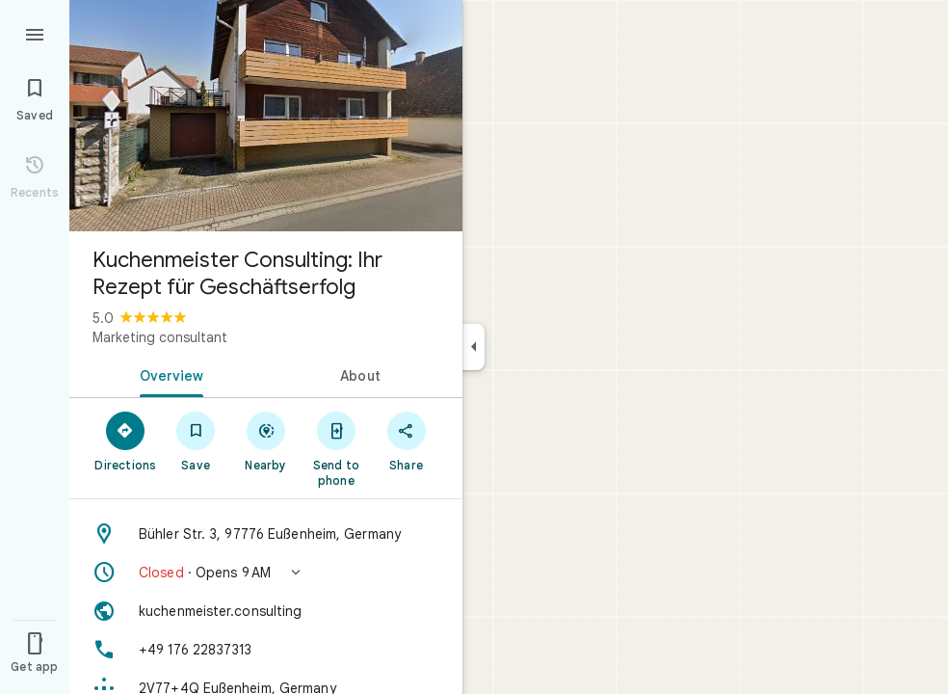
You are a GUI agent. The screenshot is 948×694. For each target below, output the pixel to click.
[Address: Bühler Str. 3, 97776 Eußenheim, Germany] (265, 534)
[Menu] (34, 32)
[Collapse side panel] (473, 347)
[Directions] (126, 440)
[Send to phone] (336, 448)
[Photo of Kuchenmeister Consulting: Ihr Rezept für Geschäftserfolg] (265, 115)
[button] (265, 572)
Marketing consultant (159, 337)
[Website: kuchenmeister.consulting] (265, 611)
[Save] (196, 440)
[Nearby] (266, 440)
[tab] (167, 374)
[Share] (406, 440)
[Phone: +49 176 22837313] (265, 649)
